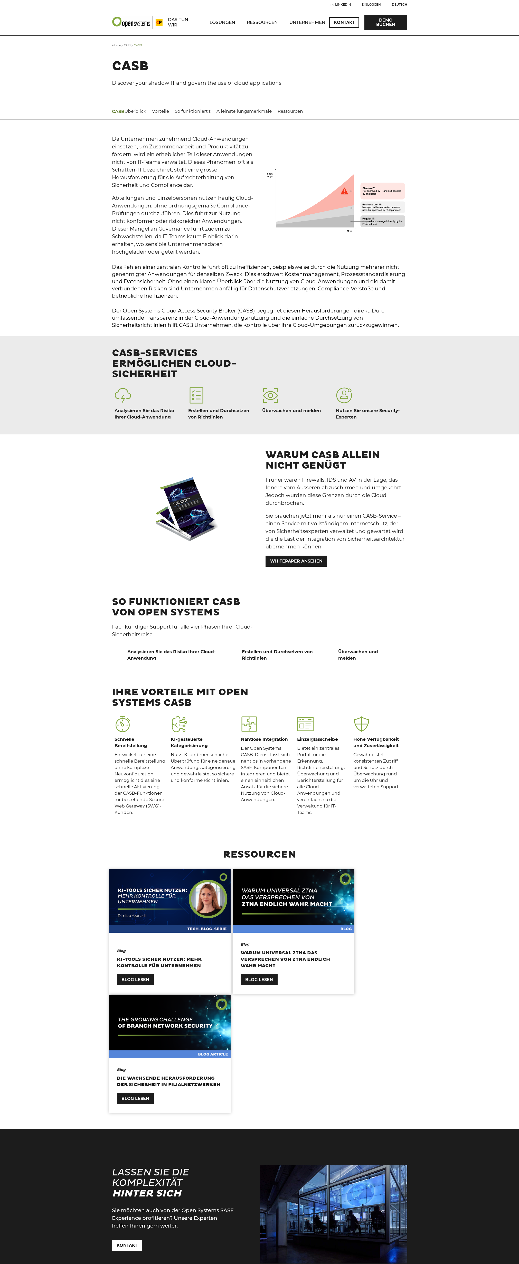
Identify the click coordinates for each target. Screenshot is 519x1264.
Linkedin (343, 4)
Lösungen (222, 22)
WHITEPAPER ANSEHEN (296, 561)
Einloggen (371, 4)
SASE (127, 45)
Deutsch (399, 4)
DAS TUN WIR (178, 22)
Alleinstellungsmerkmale (231, 111)
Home (116, 45)
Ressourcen (262, 22)
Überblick (123, 111)
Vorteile (147, 111)
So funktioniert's (180, 111)
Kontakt (344, 22)
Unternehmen (307, 22)
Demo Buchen (385, 22)
